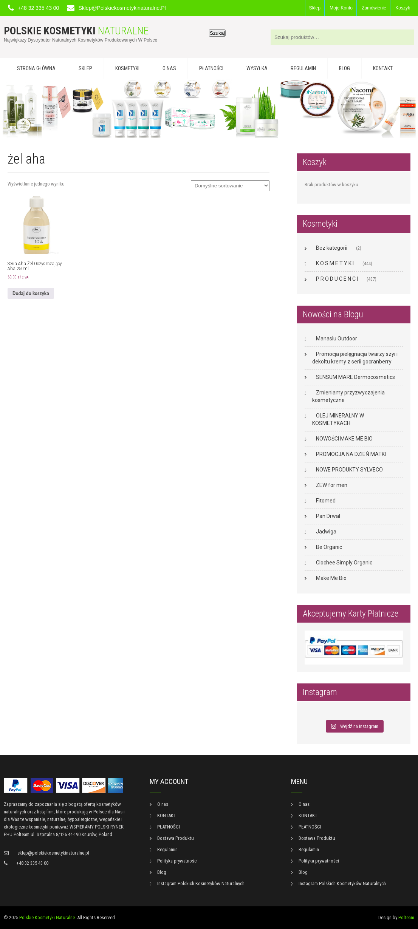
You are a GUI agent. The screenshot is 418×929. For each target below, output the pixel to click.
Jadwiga (326, 532)
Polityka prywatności (177, 861)
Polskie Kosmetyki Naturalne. (47, 917)
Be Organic (329, 547)
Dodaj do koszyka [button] (30, 293)
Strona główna (36, 68)
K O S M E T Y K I (335, 263)
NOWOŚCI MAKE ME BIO (344, 439)
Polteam (406, 917)
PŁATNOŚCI (211, 68)
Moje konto (341, 8)
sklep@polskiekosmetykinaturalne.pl (122, 8)
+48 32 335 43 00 (38, 8)
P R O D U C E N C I (337, 279)
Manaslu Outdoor (336, 338)
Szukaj (217, 33)
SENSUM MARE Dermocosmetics (355, 377)
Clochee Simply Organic (344, 563)
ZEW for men (331, 485)
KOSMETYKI (127, 68)
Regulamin (303, 68)
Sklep (314, 8)
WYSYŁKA (257, 68)
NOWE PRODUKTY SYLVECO (349, 470)
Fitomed (326, 501)
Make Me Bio (331, 578)
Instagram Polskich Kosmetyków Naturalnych (201, 883)
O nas (169, 68)
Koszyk (402, 8)
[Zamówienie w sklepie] (230, 185)
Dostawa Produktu (175, 838)
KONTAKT (383, 68)
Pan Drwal (328, 516)
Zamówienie (374, 8)
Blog (344, 68)
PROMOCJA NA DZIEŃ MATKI (351, 454)
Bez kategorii (331, 248)
